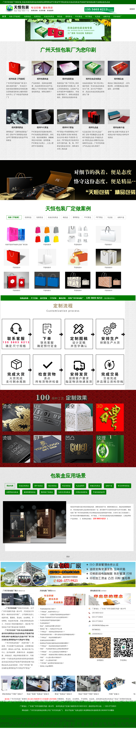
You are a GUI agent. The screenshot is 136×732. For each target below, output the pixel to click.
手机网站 (71, 727)
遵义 (65, 725)
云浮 (100, 723)
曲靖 (37, 725)
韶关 (25, 723)
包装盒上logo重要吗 (46, 666)
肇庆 (51, 723)
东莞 (82, 723)
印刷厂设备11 (115, 693)
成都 (82, 725)
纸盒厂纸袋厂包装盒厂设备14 (39, 693)
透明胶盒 (68, 16)
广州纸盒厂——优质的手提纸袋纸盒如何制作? (54, 614)
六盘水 (60, 725)
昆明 (32, 725)
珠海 (29, 723)
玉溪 (41, 725)
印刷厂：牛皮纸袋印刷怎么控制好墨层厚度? (54, 649)
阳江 (73, 723)
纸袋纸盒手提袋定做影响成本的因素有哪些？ (54, 643)
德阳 (87, 725)
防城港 (9, 725)
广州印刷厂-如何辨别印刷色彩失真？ (51, 663)
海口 (109, 723)
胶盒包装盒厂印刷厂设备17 (13, 693)
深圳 (20, 723)
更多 (68, 557)
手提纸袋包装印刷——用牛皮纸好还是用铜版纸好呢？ (57, 634)
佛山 (38, 723)
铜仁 (73, 725)
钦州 (14, 725)
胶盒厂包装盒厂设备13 (64, 693)
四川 (78, 725)
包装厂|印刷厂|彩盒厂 (125, 725)
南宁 (122, 723)
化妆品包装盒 (49, 16)
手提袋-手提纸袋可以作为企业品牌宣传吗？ (54, 617)
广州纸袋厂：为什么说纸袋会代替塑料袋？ (53, 652)
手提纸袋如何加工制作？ (47, 609)
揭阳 (96, 723)
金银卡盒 (106, 16)
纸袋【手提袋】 (15, 16)
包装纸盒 (27, 16)
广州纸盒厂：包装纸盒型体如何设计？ (52, 632)
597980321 (96, 630)
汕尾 (65, 723)
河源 (69, 723)
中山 (87, 723)
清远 (78, 723)
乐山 (95, 725)
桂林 (131, 723)
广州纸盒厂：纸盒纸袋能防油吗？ (50, 637)
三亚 (113, 723)
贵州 (50, 725)
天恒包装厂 (117, 16)
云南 (28, 725)
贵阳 (54, 725)
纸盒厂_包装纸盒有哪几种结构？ (50, 626)
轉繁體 (132, 9)
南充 (100, 725)
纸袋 (26, 630)
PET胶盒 (88, 16)
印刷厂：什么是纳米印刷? (48, 660)
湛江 (43, 723)
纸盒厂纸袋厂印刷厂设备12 (90, 693)
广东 (12, 723)
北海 (4, 725)
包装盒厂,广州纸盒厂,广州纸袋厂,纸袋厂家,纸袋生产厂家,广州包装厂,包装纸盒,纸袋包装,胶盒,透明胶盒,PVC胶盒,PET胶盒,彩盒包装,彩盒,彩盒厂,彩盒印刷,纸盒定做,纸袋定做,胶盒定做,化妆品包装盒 (65, 718)
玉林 (23, 725)
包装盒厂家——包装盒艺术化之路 (50, 629)
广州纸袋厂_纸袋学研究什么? (49, 612)
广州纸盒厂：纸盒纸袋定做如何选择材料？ (53, 646)
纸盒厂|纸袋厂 (108, 725)
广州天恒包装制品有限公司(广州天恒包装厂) (46, 710)
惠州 (56, 723)
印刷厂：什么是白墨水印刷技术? (50, 657)
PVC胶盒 (78, 16)
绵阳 (91, 725)
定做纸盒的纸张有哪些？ (47, 640)
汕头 (34, 723)
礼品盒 (97, 16)
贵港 (19, 725)
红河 (45, 725)
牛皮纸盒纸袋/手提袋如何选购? (49, 620)
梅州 (60, 723)
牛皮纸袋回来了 (44, 623)
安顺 (69, 725)
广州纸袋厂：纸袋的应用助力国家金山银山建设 (55, 654)
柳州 (127, 723)
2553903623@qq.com (100, 625)
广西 (118, 723)
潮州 (91, 723)
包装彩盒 (37, 16)
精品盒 (59, 16)
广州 (16, 723)
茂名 (47, 723)
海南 (104, 723)
